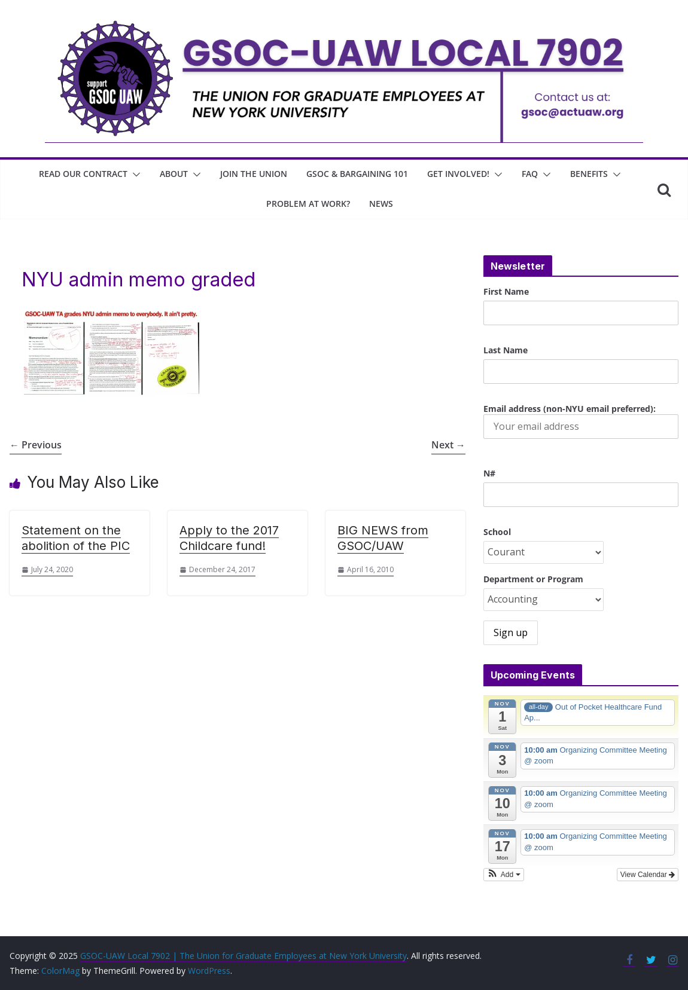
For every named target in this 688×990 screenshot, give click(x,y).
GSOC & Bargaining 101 (357, 173)
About (174, 173)
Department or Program (533, 579)
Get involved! (458, 173)
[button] (134, 175)
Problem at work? (308, 203)
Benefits (589, 173)
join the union (253, 173)
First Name (506, 291)
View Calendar (647, 874)
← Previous (36, 444)
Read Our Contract (83, 173)
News (381, 203)
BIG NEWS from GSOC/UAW (382, 538)
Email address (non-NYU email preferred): (580, 421)
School (497, 531)
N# (489, 473)
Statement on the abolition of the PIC (76, 538)
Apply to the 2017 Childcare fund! (229, 538)
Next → (448, 444)
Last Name (505, 350)
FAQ (530, 173)
